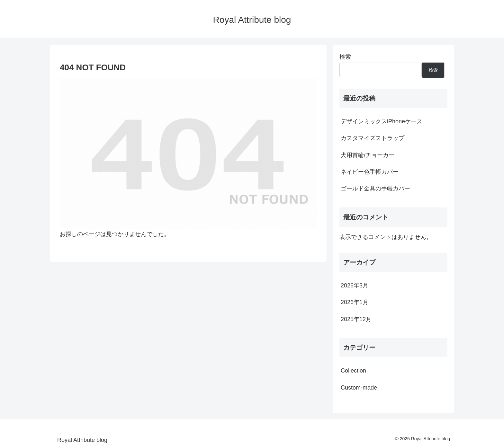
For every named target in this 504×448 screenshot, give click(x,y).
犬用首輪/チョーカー (367, 155)
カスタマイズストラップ (372, 138)
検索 (345, 57)
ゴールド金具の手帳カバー (375, 188)
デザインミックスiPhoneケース (381, 121)
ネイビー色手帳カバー (370, 172)
